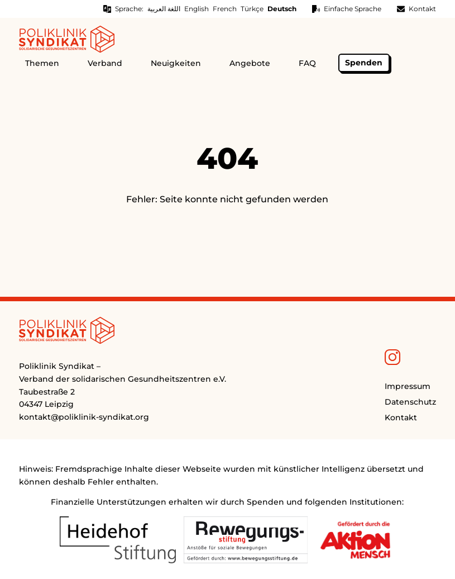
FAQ (307, 63)
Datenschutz (410, 402)
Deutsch (281, 8)
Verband (105, 63)
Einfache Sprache (352, 8)
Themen (42, 63)
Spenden (363, 63)
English (196, 8)
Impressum (407, 386)
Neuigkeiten (176, 63)
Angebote (249, 63)
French (225, 8)
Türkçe (252, 8)
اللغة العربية (163, 8)
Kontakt (422, 8)
